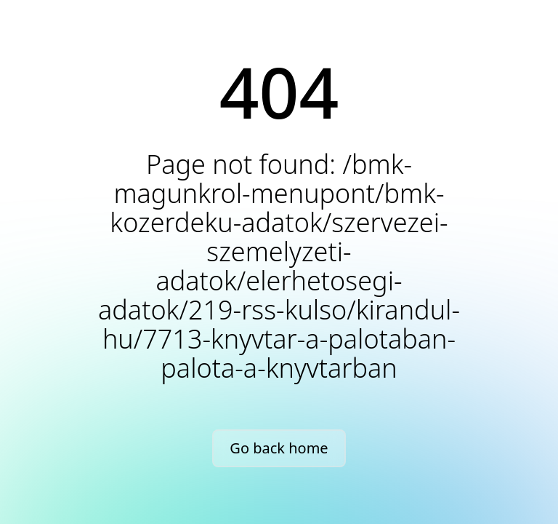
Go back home (279, 448)
